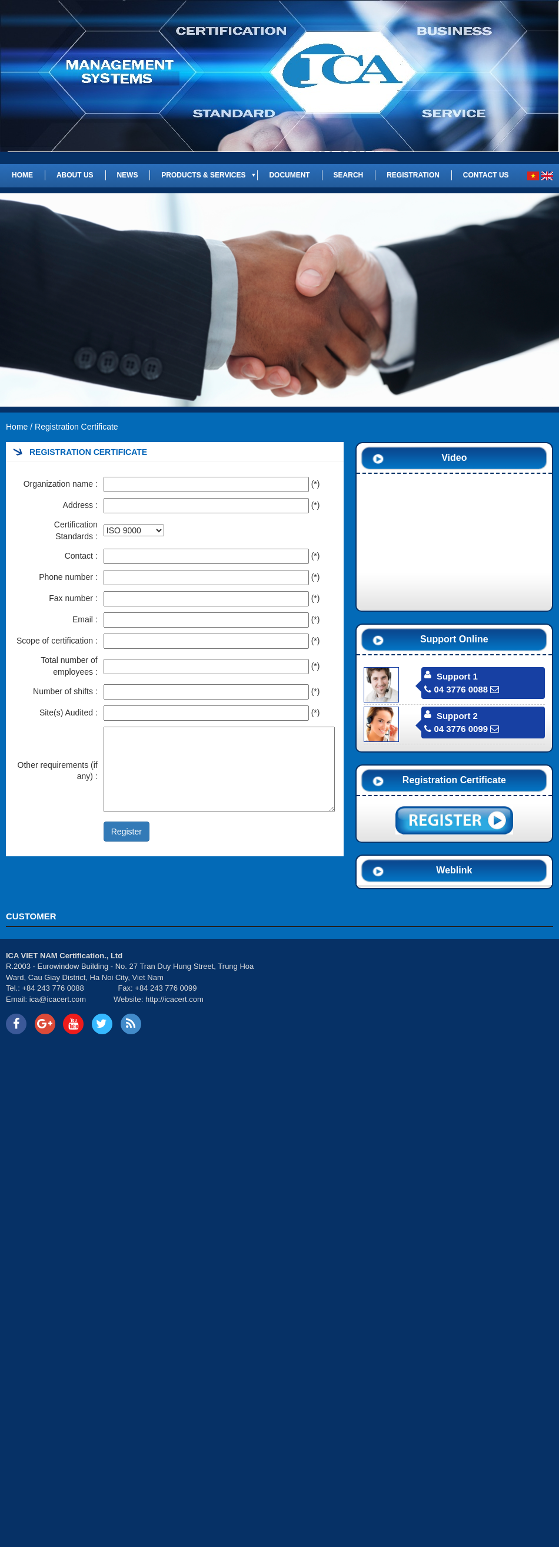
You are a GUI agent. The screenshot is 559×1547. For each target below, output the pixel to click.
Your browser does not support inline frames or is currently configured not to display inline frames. (419, 995)
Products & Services (203, 175)
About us (75, 175)
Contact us (486, 175)
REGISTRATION (413, 175)
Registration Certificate (76, 426)
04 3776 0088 (456, 689)
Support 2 (457, 716)
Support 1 (457, 676)
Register (126, 831)
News (127, 175)
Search (349, 175)
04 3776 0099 (456, 729)
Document (289, 175)
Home (22, 175)
